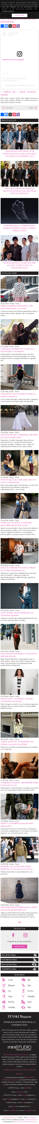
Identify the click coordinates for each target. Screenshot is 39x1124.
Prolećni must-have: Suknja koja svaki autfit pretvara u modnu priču (19, 436)
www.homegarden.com (18, 1106)
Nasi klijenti (29, 1070)
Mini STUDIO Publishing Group (25, 1122)
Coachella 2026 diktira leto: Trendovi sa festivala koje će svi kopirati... (17, 350)
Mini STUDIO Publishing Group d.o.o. (16, 1055)
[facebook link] (13, 935)
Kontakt (19, 1074)
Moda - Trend (14, 304)
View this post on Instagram (13, 60)
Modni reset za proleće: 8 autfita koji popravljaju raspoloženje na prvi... (16, 524)
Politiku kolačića (8, 11)
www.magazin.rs (26, 1095)
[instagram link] (25, 935)
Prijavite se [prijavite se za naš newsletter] (19, 946)
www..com (19, 1092)
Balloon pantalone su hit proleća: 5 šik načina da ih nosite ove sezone (17, 307)
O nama (6, 1070)
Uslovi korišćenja (31, 1120)
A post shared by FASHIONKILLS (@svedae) (19, 85)
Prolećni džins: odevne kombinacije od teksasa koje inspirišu (17, 614)
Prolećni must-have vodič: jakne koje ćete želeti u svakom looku (18, 481)
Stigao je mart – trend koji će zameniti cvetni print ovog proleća (17, 699)
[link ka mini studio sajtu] (19, 1050)
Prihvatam (19, 15)
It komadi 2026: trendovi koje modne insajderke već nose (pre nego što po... (17, 867)
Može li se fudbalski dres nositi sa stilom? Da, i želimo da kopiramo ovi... (18, 568)
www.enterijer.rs (25, 1102)
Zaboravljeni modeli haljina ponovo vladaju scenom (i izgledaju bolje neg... (19, 908)
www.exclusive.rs (28, 1099)
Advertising (16, 1070)
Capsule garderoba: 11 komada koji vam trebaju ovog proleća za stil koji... (17, 742)
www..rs (25, 1088)
